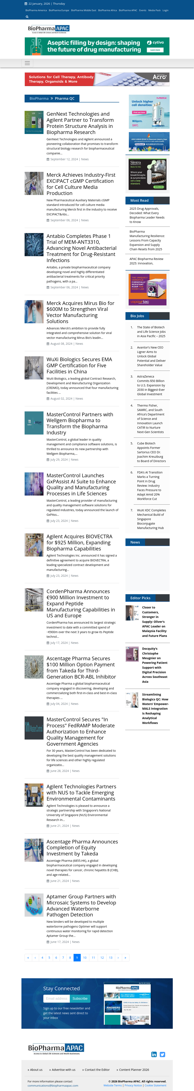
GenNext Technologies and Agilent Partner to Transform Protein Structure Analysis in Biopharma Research (80, 122)
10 (85, 958)
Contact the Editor (96, 1070)
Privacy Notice (133, 1085)
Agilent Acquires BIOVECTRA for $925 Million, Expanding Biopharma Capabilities (79, 542)
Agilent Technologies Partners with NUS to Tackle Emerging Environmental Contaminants (81, 792)
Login (166, 10)
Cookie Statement (155, 1085)
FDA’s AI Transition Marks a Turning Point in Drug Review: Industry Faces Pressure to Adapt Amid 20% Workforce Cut (150, 485)
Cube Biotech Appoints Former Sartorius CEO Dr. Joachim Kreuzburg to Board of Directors (151, 452)
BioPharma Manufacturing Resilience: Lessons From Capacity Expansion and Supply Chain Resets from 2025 (147, 241)
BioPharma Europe (59, 10)
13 (110, 958)
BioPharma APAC (128, 10)
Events (142, 10)
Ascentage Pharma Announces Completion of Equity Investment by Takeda (82, 847)
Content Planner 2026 (133, 1070)
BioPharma (39, 98)
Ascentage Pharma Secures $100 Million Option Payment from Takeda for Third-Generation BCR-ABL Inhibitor (81, 667)
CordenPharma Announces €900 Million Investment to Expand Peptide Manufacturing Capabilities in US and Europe (81, 603)
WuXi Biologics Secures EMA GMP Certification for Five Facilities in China (79, 365)
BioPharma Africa (107, 10)
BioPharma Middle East (83, 10)
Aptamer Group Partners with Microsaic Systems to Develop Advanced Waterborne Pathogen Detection (81, 905)
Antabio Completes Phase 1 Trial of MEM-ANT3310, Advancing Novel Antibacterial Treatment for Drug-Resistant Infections (82, 248)
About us (35, 1070)
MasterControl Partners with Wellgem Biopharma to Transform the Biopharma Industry (80, 423)
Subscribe (80, 998)
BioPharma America (36, 10)
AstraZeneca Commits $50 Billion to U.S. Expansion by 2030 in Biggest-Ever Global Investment (151, 385)
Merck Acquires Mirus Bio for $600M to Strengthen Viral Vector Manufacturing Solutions (81, 312)
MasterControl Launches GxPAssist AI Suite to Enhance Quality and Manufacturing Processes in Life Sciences (81, 484)
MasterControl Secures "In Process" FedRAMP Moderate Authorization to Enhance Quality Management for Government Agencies (81, 731)
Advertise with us (62, 1070)
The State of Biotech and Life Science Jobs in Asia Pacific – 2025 (151, 331)
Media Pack (154, 10)
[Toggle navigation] (27, 63)
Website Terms (113, 1085)
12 (102, 958)
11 (93, 958)
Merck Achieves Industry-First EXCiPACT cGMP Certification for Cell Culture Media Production (81, 183)
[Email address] (56, 999)
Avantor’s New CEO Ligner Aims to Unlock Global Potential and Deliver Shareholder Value (151, 356)
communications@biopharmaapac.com (53, 1085)
